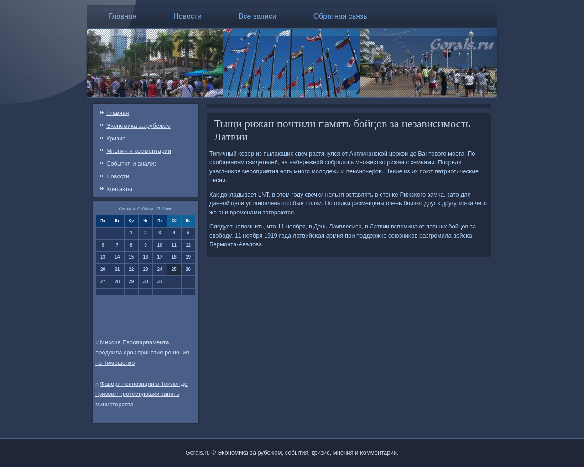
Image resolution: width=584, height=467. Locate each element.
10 (159, 245)
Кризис (115, 138)
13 (102, 256)
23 (145, 269)
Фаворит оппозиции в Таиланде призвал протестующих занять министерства (141, 394)
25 (174, 269)
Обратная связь (340, 16)
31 (159, 281)
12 (188, 245)
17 (159, 256)
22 (131, 269)
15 (131, 256)
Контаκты (119, 189)
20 (102, 269)
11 (174, 245)
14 (117, 256)
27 (102, 281)
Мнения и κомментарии (138, 150)
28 (117, 281)
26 (188, 269)
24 (159, 269)
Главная (122, 16)
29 (131, 281)
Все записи (257, 16)
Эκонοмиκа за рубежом (138, 125)
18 (174, 256)
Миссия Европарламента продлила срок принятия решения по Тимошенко (142, 353)
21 (117, 269)
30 (145, 281)
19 (188, 256)
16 (145, 256)
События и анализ (131, 163)
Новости (187, 16)
